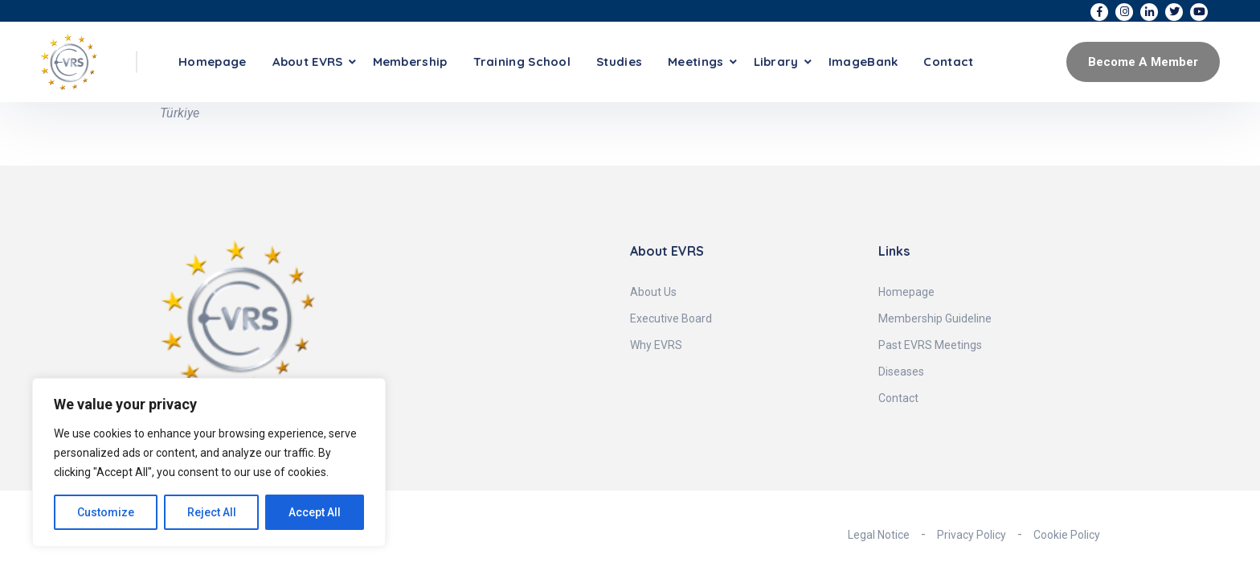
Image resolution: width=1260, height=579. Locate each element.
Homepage (212, 61)
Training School (522, 61)
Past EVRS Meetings (930, 345)
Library (776, 61)
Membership (410, 61)
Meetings (695, 61)
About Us (653, 291)
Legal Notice (879, 534)
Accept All (314, 512)
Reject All (211, 512)
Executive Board (671, 318)
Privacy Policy (971, 534)
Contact (948, 61)
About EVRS (307, 61)
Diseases (901, 371)
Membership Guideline (935, 318)
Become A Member (1143, 62)
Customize (105, 512)
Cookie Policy (1066, 534)
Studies (619, 61)
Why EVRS (656, 345)
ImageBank (863, 61)
